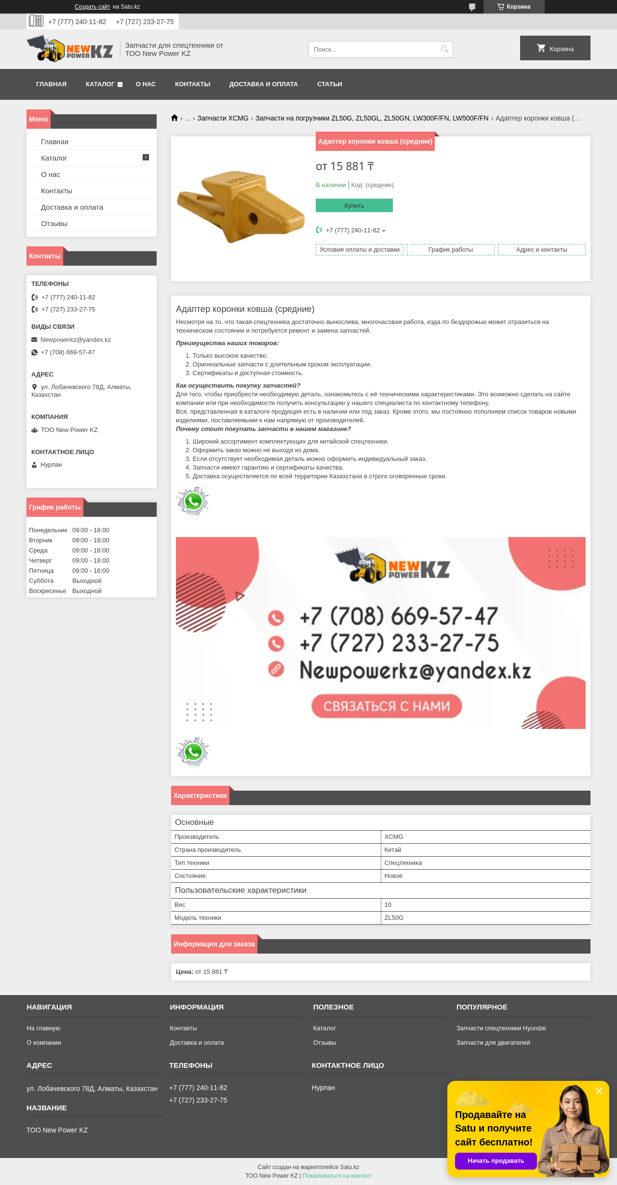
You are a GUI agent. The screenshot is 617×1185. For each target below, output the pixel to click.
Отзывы (54, 223)
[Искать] (444, 49)
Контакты (192, 84)
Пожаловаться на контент (337, 1175)
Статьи (329, 84)
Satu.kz (349, 1167)
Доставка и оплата (263, 84)
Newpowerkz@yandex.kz (75, 339)
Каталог (100, 84)
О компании (44, 1042)
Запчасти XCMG (223, 118)
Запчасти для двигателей (493, 1042)
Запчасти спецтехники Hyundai (501, 1028)
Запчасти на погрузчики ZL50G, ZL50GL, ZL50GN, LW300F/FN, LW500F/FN (372, 118)
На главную (43, 1028)
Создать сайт (92, 6)
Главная (51, 84)
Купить (354, 205)
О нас (146, 84)
